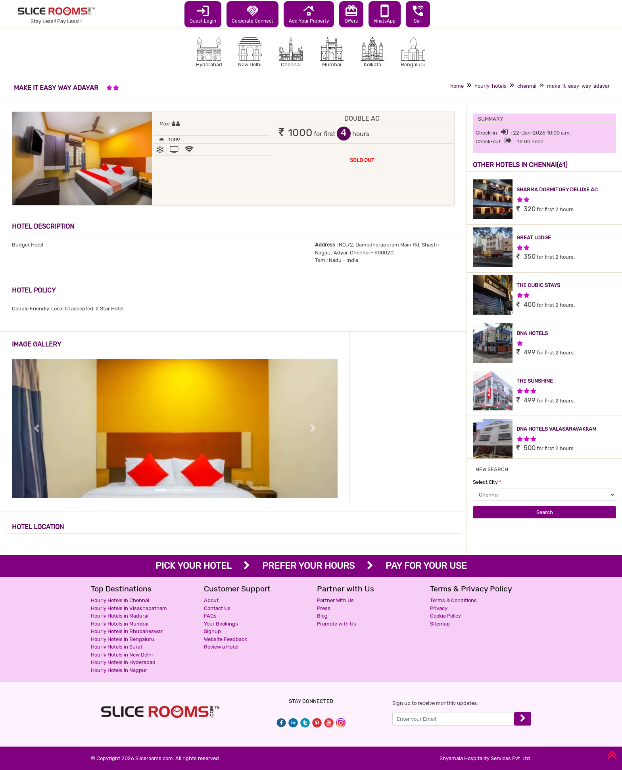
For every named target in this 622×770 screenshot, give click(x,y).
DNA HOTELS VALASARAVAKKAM (556, 429)
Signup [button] (212, 631)
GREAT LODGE (533, 238)
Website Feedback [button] (225, 639)
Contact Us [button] (217, 608)
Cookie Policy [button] (445, 616)
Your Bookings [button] (221, 624)
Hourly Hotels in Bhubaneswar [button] (127, 631)
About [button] (211, 600)
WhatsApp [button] (384, 14)
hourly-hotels (490, 86)
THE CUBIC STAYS (538, 285)
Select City (487, 482)
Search (544, 512)
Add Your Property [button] (309, 14)
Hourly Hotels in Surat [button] (116, 647)
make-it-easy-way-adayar (578, 86)
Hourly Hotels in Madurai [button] (119, 616)
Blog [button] (322, 616)
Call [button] (418, 14)
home (457, 86)
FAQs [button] (210, 616)
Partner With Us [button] (335, 600)
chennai (526, 86)
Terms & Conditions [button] (453, 600)
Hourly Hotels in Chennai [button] (120, 600)
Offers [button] (351, 14)
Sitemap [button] (440, 624)
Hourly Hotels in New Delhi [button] (122, 655)
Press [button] (323, 608)
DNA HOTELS (532, 333)
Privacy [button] (438, 608)
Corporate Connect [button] (252, 14)
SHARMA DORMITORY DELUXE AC (557, 189)
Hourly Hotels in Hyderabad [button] (123, 662)
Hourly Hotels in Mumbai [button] (119, 624)
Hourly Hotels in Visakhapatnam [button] (129, 608)
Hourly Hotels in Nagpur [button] (119, 670)
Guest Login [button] (203, 14)
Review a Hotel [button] (221, 647)
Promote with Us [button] (336, 624)
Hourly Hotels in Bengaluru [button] (122, 639)
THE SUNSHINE (534, 381)
